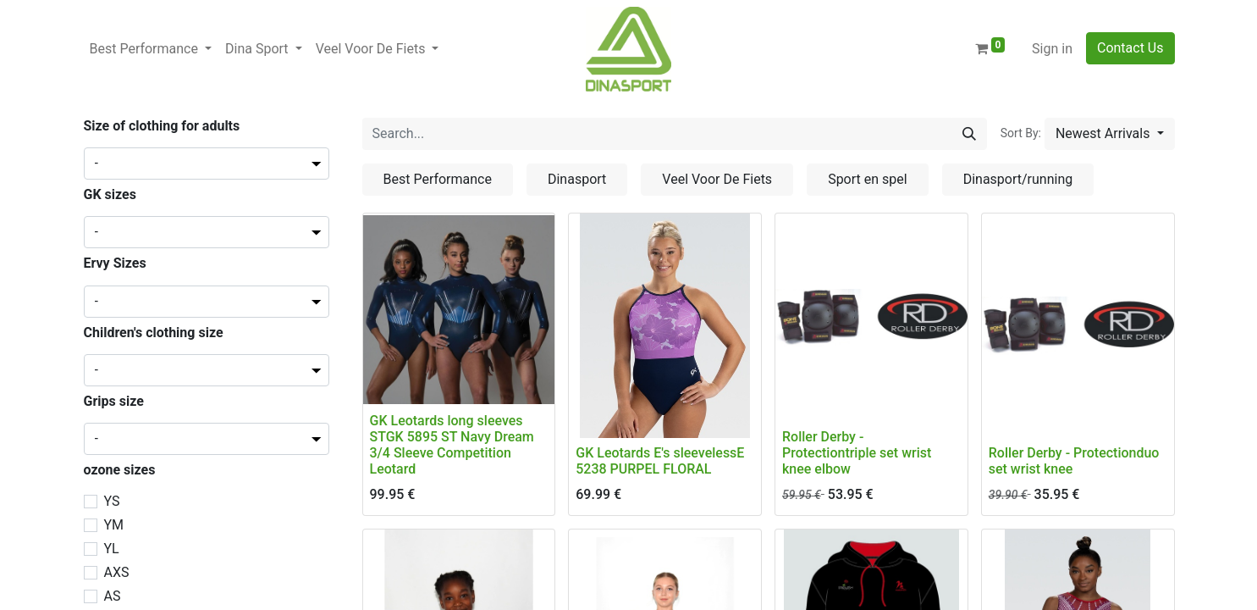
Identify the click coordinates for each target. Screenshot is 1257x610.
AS (112, 596)
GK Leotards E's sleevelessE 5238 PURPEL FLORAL (660, 461)
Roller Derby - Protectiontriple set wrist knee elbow (856, 453)
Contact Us (1130, 48)
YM (114, 525)
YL (111, 549)
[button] (1110, 134)
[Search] (969, 134)
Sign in (1052, 49)
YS (112, 501)
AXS (117, 572)
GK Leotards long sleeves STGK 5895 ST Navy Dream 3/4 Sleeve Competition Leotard (452, 445)
